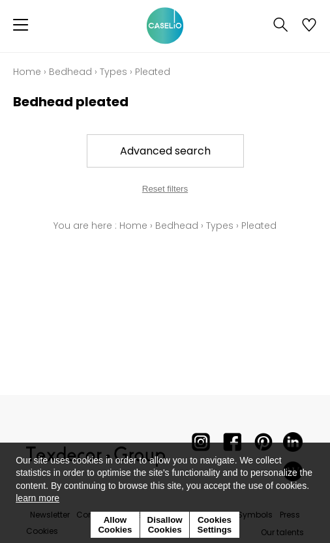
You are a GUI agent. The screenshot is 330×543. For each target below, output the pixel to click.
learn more (37, 498)
